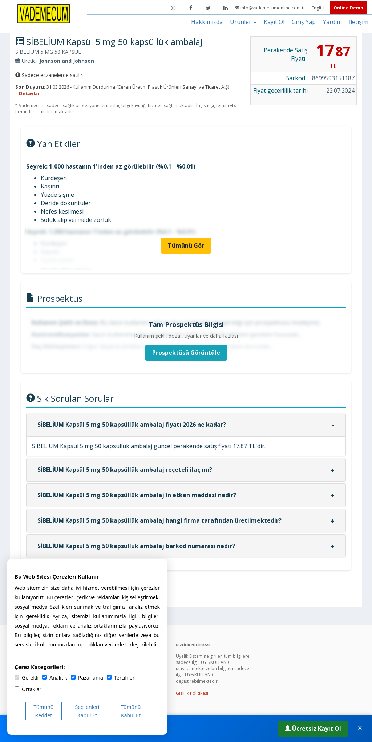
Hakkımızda (207, 22)
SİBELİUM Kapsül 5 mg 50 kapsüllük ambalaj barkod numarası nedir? (136, 546)
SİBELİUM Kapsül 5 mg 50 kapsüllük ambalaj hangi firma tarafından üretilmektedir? (159, 520)
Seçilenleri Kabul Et (87, 711)
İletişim (358, 22)
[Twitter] (208, 8)
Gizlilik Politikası (192, 693)
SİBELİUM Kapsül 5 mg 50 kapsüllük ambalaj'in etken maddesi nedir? (136, 495)
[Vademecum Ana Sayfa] (43, 13)
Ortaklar (28, 689)
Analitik (54, 677)
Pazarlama (87, 677)
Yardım (332, 22)
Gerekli (27, 677)
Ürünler (243, 22)
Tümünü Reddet (44, 711)
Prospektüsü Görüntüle (186, 353)
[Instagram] (173, 8)
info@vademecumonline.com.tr (270, 8)
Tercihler (120, 677)
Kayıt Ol (274, 22)
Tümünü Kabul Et (131, 711)
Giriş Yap (304, 22)
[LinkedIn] (226, 8)
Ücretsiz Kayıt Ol (313, 729)
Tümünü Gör (186, 246)
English (319, 8)
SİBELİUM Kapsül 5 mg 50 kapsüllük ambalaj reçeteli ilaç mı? (124, 470)
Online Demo (348, 8)
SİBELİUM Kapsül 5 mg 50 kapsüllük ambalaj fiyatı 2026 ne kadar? (131, 425)
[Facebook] (191, 8)
